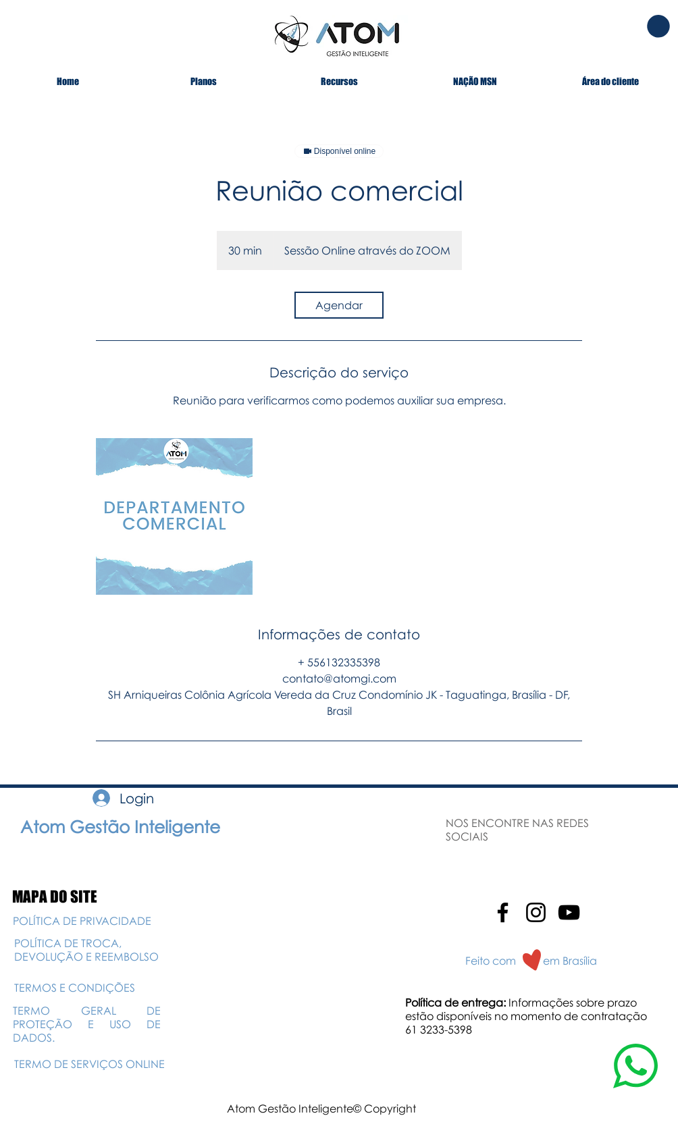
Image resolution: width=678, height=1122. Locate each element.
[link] (339, 305)
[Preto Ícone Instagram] (536, 912)
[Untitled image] (174, 516)
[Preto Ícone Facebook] (503, 912)
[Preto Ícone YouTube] (569, 912)
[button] (658, 26)
